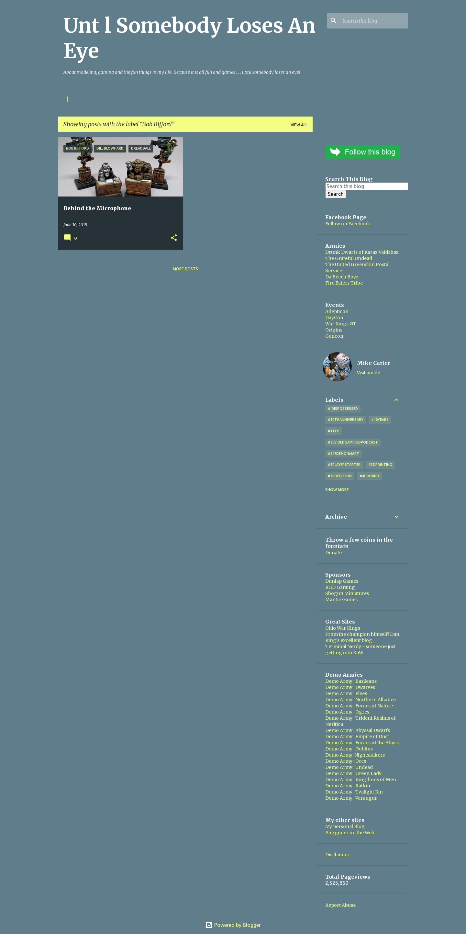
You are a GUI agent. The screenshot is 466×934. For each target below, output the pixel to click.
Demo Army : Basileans (351, 681)
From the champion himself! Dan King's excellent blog (362, 637)
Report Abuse (340, 905)
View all (299, 125)
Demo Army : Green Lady (353, 773)
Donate (333, 553)
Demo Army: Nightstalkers (355, 755)
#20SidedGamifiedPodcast (353, 442)
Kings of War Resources (137, 99)
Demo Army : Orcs (345, 761)
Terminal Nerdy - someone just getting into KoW (360, 650)
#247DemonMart (343, 454)
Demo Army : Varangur (351, 798)
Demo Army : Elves (346, 693)
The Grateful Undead (348, 258)
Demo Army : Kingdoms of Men (360, 779)
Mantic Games (341, 599)
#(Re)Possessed (343, 409)
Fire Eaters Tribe (344, 283)
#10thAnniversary (345, 420)
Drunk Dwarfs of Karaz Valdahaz (362, 252)
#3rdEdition (340, 476)
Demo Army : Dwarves (350, 687)
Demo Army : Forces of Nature (359, 706)
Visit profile (368, 372)
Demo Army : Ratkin (347, 786)
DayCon (334, 318)
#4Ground (369, 476)
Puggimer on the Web (349, 833)
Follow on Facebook (347, 224)
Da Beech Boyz (342, 277)
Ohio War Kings (80, 99)
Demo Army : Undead (349, 767)
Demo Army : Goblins (349, 749)
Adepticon (337, 311)
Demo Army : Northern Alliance (360, 700)
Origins (333, 330)
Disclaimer (337, 855)
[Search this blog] (374, 20)
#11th (333, 431)
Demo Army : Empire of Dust (357, 736)
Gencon (334, 336)
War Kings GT (340, 324)
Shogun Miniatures (347, 593)
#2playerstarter (344, 465)
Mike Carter (373, 363)
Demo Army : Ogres (347, 712)
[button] (174, 238)
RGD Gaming (340, 587)
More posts (185, 269)
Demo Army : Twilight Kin (354, 792)
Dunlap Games (341, 581)
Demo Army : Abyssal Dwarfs (357, 730)
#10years (380, 420)
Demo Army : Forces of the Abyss (362, 743)
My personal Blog (345, 826)
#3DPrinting (380, 465)
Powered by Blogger (233, 925)
